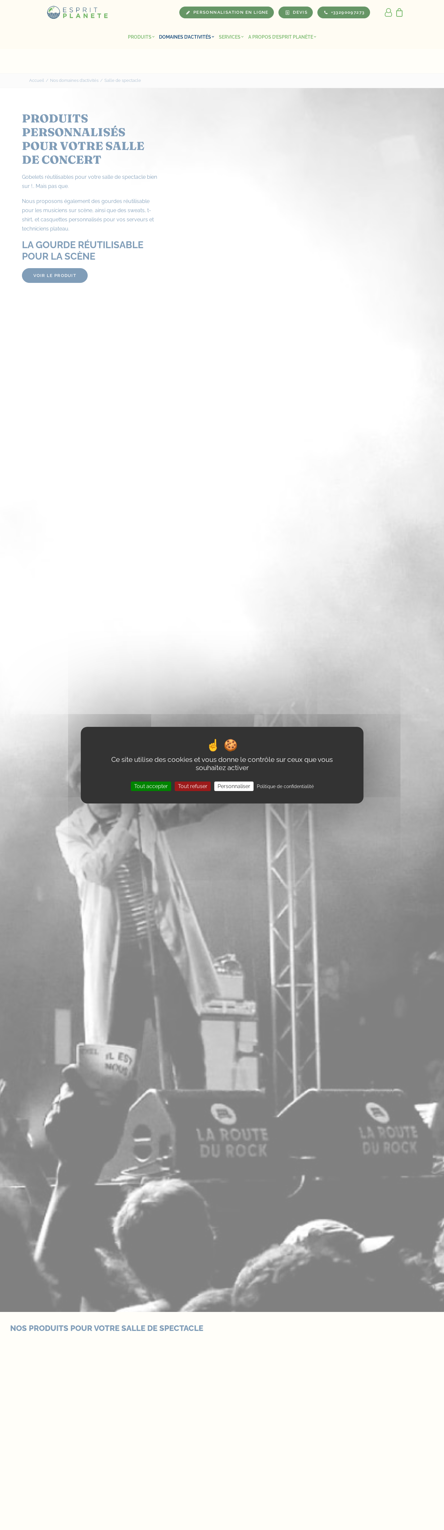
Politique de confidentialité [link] (285, 786)
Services (231, 37)
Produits (141, 37)
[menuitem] (141, 37)
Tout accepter (151, 786)
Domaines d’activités (186, 37)
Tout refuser (192, 786)
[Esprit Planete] (78, 12)
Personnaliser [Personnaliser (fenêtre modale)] (234, 786)
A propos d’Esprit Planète (282, 37)
